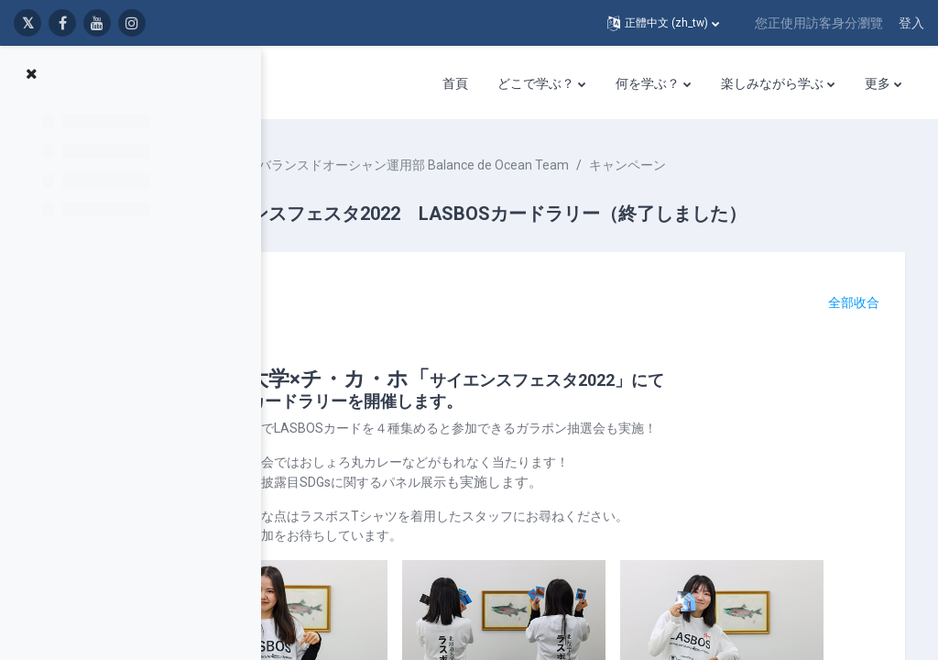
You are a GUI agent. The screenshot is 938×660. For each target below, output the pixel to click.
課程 (342, 165)
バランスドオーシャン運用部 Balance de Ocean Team (531, 165)
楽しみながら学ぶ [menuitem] (772, 83)
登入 (911, 23)
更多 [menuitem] (877, 83)
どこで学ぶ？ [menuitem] (535, 83)
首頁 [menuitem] (455, 83)
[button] (663, 23)
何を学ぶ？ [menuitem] (648, 83)
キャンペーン (744, 165)
